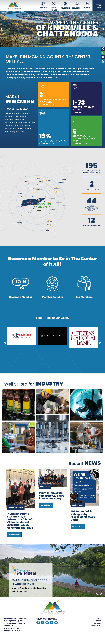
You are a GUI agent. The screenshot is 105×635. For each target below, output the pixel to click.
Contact (97, 621)
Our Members (84, 297)
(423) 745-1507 (14, 631)
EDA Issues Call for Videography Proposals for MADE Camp (83, 515)
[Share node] (103, 49)
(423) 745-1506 (17, 628)
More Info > (14, 534)
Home (98, 618)
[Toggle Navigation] (98, 5)
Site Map (97, 623)
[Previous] (1, 29)
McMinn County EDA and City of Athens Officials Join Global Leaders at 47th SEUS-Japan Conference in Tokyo (20, 521)
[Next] (103, 29)
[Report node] (103, 61)
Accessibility (96, 626)
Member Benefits (52, 297)
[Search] (103, 53)
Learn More (45, 105)
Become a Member (20, 297)
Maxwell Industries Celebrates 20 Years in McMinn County (51, 496)
